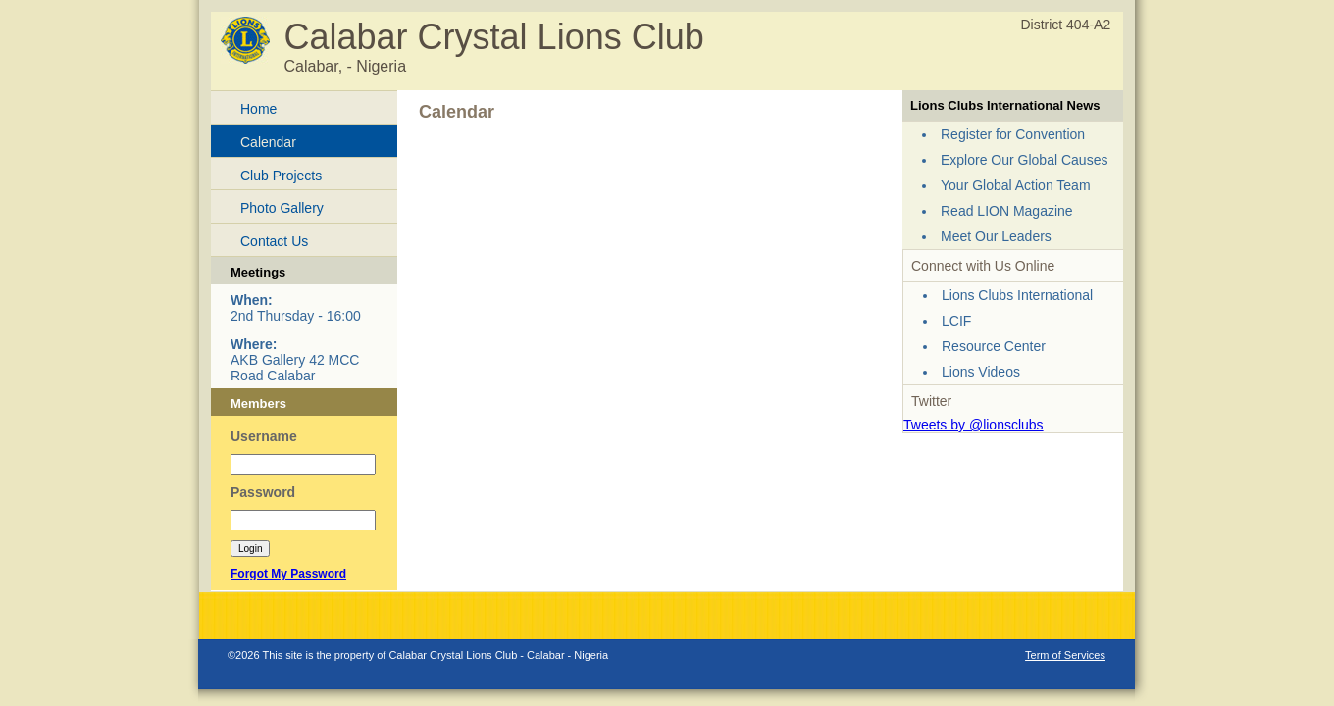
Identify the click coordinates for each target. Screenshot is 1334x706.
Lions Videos (981, 371)
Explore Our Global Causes (1024, 160)
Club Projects (281, 175)
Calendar (268, 142)
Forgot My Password (288, 573)
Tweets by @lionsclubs (973, 424)
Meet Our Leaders (996, 236)
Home (258, 109)
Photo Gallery (282, 208)
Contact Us (274, 241)
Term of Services (1065, 655)
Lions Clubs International (1017, 295)
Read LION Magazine (1007, 211)
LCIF (956, 320)
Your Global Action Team (1016, 185)
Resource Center (994, 346)
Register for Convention (1013, 134)
